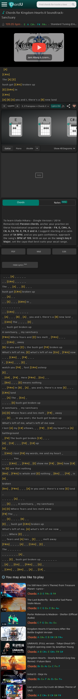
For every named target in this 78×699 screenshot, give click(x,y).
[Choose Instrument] (37, 148)
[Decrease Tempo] (4, 106)
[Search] (73, 4)
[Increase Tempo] (17, 106)
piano (18, 148)
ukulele (29, 148)
